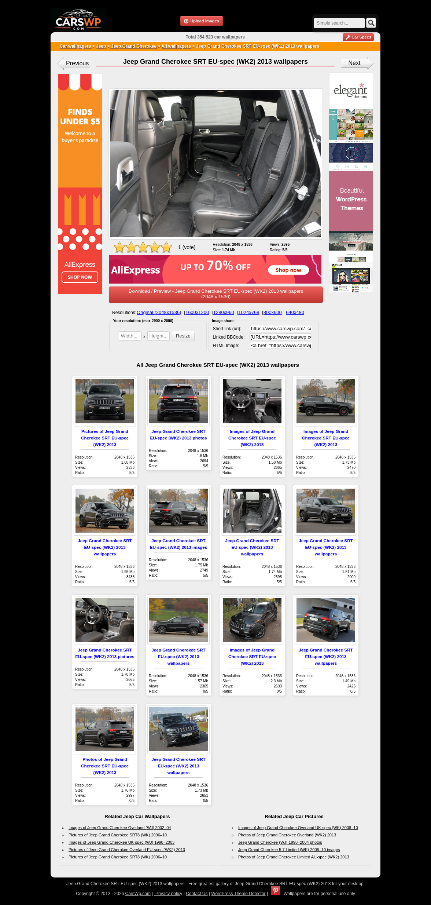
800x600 (273, 312)
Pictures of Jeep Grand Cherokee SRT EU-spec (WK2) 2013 (105, 438)
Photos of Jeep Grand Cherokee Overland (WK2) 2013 (287, 835)
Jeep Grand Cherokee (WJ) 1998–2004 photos (280, 842)
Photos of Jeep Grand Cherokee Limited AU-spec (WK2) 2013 (293, 857)
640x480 (295, 312)
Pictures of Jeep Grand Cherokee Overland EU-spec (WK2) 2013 (127, 849)
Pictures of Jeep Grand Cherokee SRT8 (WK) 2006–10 (118, 835)
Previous (77, 63)
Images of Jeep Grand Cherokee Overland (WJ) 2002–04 (120, 827)
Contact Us (196, 893)
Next (355, 63)
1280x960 (223, 312)
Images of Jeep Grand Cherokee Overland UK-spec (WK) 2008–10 (298, 827)
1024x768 (248, 312)
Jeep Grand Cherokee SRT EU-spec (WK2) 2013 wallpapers (105, 547)
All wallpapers (176, 46)
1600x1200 (197, 312)
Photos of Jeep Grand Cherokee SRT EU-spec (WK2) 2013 (105, 766)
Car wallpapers (75, 46)
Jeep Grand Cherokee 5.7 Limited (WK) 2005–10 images (289, 849)
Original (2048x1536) (159, 312)
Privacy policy (168, 893)
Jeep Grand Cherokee (133, 46)
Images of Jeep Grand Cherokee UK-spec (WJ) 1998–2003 (121, 842)
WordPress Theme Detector (238, 893)
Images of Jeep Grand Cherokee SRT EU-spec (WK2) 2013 (252, 438)
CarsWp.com (138, 893)
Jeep (101, 46)
